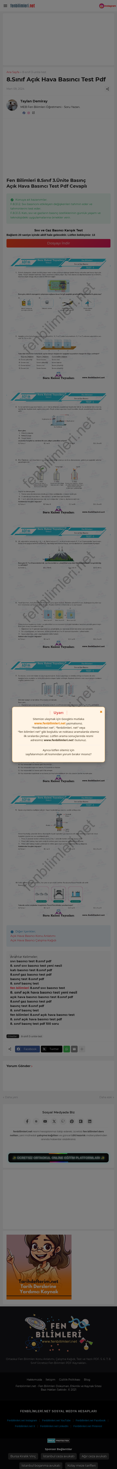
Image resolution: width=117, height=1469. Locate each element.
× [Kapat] (101, 712)
